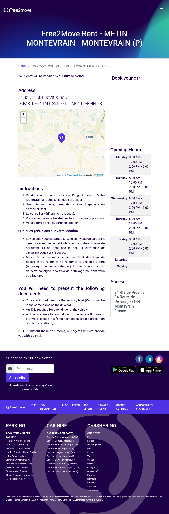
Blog (65, 405)
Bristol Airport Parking (16, 471)
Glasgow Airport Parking (17, 467)
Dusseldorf (92, 471)
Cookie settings (122, 407)
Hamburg (91, 479)
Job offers (87, 407)
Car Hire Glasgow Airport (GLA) (61, 452)
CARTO (100, 175)
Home (22, 66)
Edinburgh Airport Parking (18, 460)
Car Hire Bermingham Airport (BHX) (63, 445)
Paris (89, 437)
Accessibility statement (144, 407)
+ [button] (23, 115)
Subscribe (17, 378)
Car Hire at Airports (60, 433)
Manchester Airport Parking (19, 448)
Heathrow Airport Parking (18, 441)
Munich (91, 483)
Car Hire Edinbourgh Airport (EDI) (62, 437)
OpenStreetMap (74, 175)
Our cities (93, 433)
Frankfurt (91, 475)
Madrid (90, 441)
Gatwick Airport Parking (17, 445)
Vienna (90, 460)
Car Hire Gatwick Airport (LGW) (61, 460)
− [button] (23, 120)
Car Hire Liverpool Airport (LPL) (61, 456)
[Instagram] (159, 359)
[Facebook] (139, 359)
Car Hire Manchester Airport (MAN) (63, 467)
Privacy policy (103, 407)
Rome (90, 452)
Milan (90, 448)
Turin (89, 456)
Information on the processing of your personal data (30, 387)
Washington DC (94, 445)
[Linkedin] (149, 359)
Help (33, 405)
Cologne (91, 467)
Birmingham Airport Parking (19, 464)
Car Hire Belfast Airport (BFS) (60, 441)
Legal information (48, 407)
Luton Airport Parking (16, 456)
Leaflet (60, 175)
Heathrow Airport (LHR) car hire (62, 464)
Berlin (90, 464)
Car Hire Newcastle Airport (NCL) (62, 471)
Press (76, 405)
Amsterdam (93, 490)
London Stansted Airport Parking (21, 452)
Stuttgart (91, 486)
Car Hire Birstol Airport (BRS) (60, 448)
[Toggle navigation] (161, 10)
